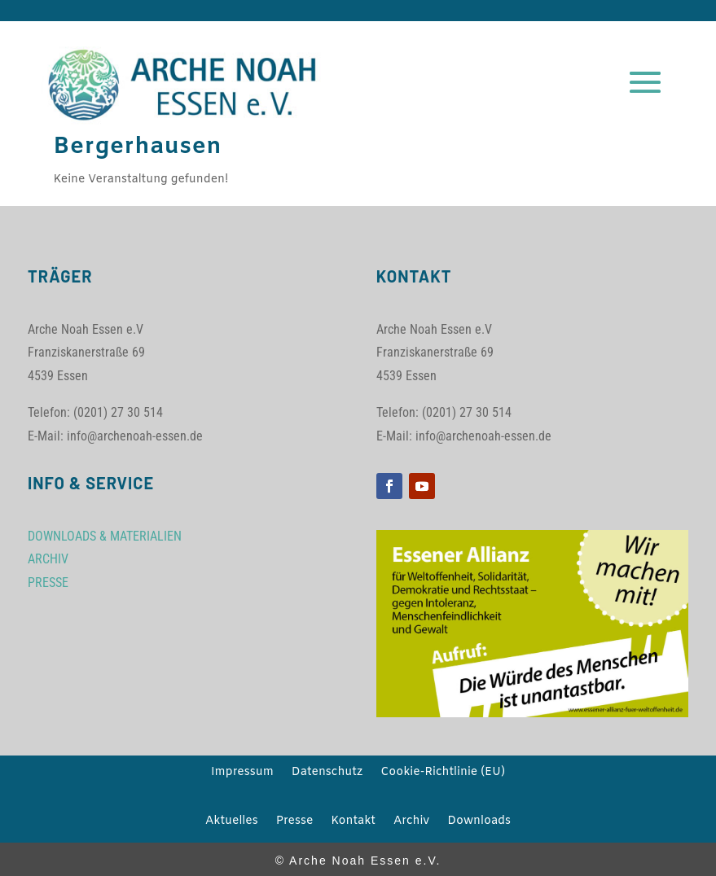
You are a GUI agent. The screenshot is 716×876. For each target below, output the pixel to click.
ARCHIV (48, 559)
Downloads (479, 822)
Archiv (411, 822)
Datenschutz (327, 773)
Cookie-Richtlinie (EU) (442, 773)
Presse (295, 822)
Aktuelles (231, 822)
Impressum (242, 773)
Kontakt (353, 822)
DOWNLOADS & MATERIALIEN (105, 536)
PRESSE (48, 582)
